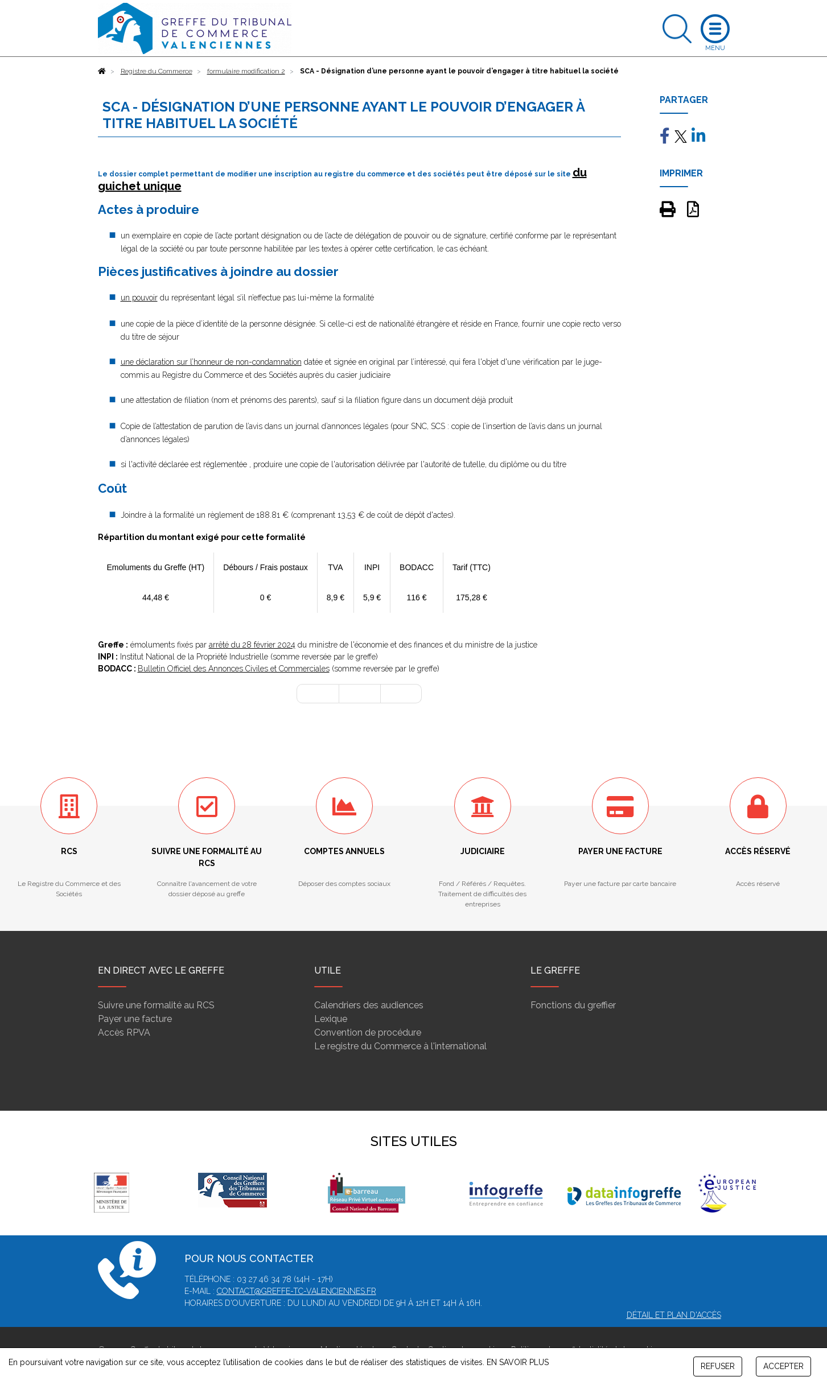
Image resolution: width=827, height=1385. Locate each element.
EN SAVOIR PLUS (518, 1362)
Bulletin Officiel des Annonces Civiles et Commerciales (234, 668)
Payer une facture (135, 1018)
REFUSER (718, 1366)
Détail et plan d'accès (674, 1315)
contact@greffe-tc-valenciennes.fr (296, 1291)
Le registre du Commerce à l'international (400, 1046)
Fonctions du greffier (573, 1005)
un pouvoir (139, 297)
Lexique (330, 1018)
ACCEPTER (783, 1366)
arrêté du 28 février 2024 (252, 644)
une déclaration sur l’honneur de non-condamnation (211, 361)
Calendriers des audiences (368, 1005)
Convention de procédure (367, 1032)
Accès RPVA (124, 1032)
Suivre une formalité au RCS (156, 1005)
